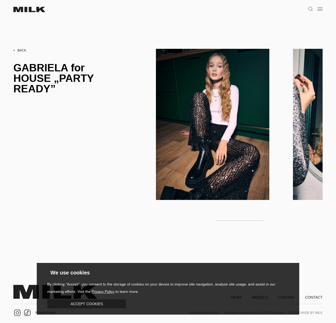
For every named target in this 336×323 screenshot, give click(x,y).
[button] (86, 303)
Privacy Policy (103, 291)
